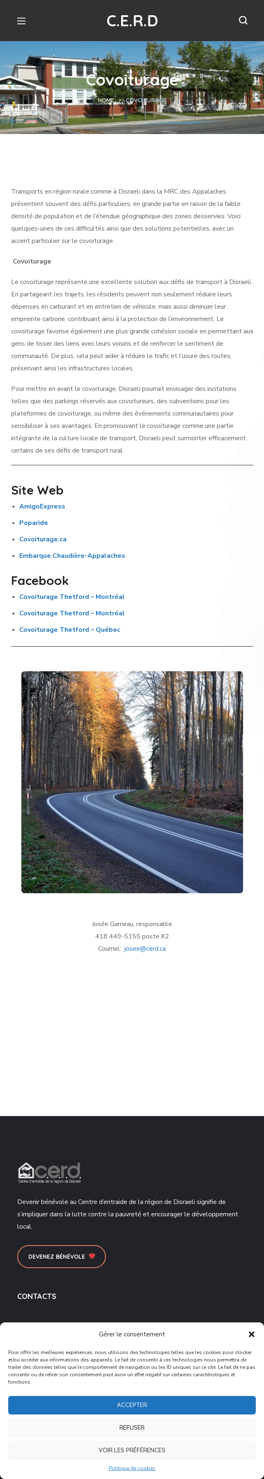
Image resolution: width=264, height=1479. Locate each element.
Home (106, 100)
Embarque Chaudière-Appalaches (72, 555)
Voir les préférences (132, 1450)
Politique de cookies (132, 1468)
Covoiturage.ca (43, 539)
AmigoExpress (42, 506)
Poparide (33, 522)
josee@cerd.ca (145, 948)
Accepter (132, 1405)
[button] (252, 1334)
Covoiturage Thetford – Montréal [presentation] (72, 596)
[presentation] (69, 629)
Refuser (132, 1427)
